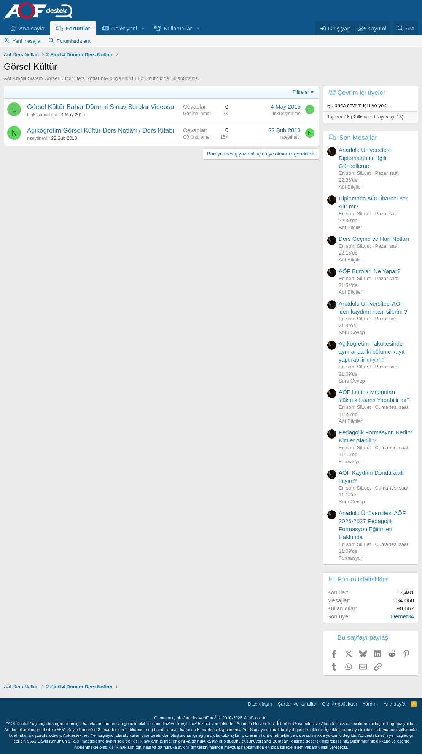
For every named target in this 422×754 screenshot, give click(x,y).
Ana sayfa (32, 28)
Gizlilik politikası (339, 704)
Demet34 (402, 616)
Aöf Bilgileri (351, 187)
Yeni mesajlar (27, 41)
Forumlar (77, 28)
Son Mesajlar (358, 137)
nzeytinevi (37, 138)
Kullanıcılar (178, 28)
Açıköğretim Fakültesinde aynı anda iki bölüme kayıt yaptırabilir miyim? (371, 351)
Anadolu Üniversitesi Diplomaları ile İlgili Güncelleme (365, 158)
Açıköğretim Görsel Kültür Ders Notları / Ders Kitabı (100, 130)
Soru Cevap (352, 332)
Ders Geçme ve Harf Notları (374, 238)
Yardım (370, 704)
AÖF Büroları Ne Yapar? (369, 271)
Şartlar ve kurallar (297, 704)
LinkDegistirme (42, 114)
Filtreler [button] (301, 92)
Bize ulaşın (260, 704)
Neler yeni (124, 28)
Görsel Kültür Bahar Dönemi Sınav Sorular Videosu (100, 106)
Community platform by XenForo (211, 718)
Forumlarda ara (74, 41)
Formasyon (351, 461)
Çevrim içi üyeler (361, 92)
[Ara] (405, 28)
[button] (143, 28)
